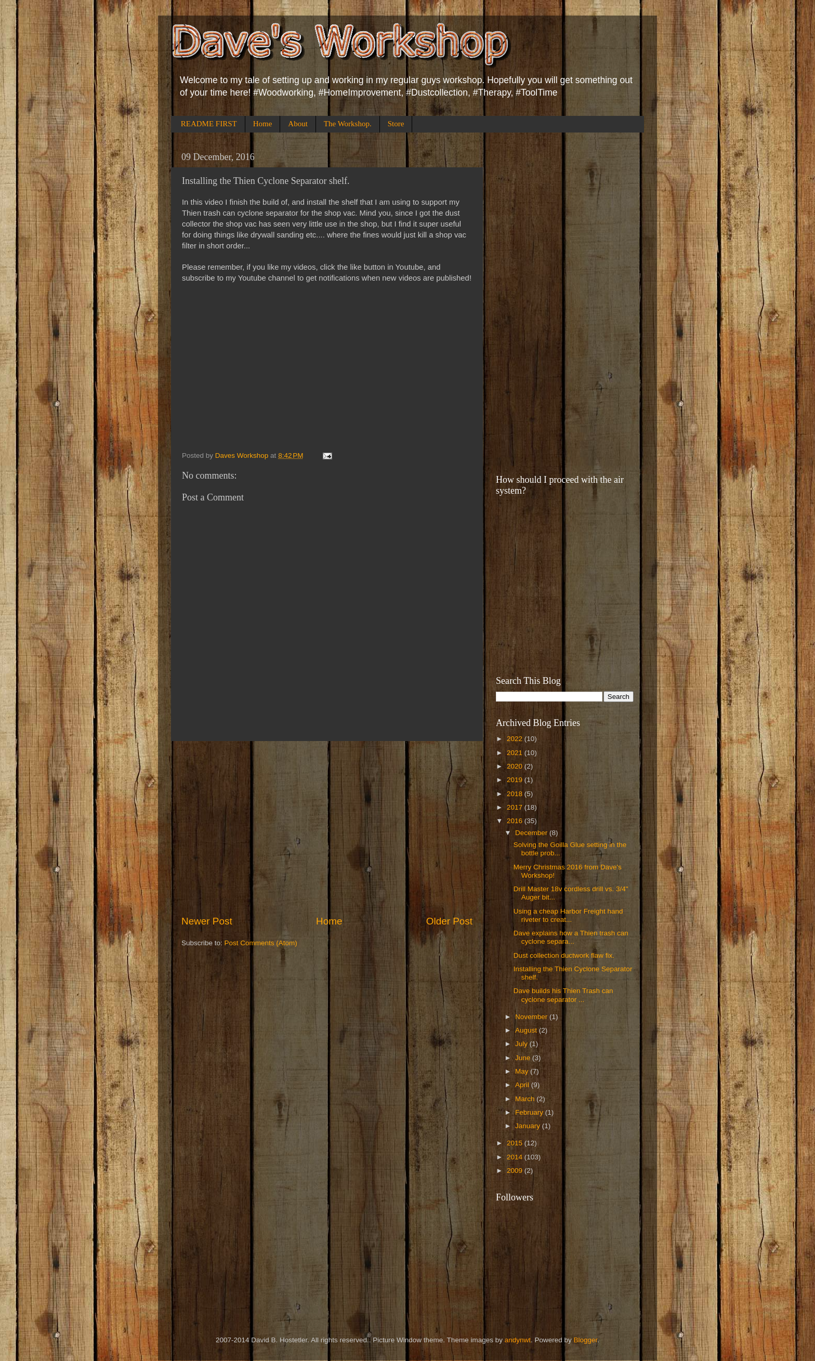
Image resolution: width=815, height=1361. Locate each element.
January (528, 1126)
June (523, 1058)
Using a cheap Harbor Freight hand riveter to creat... (568, 915)
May (522, 1071)
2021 (515, 753)
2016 (515, 821)
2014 (515, 1157)
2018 (515, 794)
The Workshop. (348, 124)
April (523, 1085)
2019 (515, 780)
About (298, 124)
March (525, 1099)
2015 (515, 1143)
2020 (515, 766)
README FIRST (209, 124)
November (532, 1017)
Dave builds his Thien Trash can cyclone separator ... (563, 995)
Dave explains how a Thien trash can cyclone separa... (571, 937)
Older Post (449, 921)
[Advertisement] (326, 828)
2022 (515, 739)
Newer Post (206, 921)
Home (262, 124)
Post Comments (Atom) (261, 943)
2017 (515, 807)
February (530, 1112)
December (532, 833)
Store (396, 124)
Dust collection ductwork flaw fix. (564, 955)
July (522, 1044)
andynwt (518, 1340)
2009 (515, 1170)
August (527, 1030)
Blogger (586, 1340)
